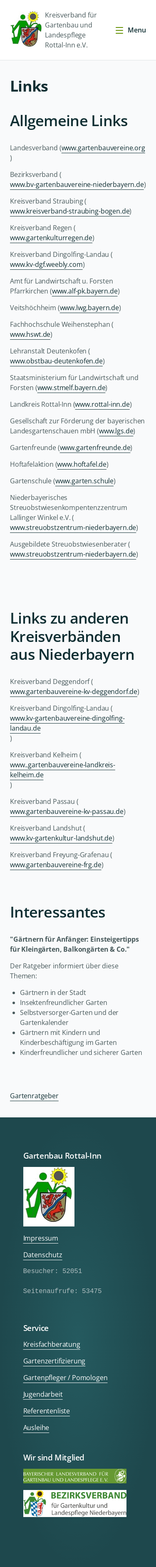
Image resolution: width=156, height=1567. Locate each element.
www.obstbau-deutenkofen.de (56, 361)
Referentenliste (46, 1410)
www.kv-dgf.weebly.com (46, 264)
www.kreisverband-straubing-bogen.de (69, 211)
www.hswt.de (30, 334)
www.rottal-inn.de (102, 404)
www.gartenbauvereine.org (103, 147)
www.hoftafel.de (81, 464)
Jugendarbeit (43, 1394)
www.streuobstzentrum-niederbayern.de (73, 527)
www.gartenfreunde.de (95, 447)
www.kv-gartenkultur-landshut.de (61, 838)
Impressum (41, 1238)
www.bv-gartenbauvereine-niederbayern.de (77, 184)
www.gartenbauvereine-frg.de (56, 864)
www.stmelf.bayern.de (71, 387)
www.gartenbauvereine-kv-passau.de (67, 811)
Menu (130, 30)
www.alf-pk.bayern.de (85, 291)
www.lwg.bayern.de (89, 307)
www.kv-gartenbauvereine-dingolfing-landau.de (67, 723)
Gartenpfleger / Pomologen (65, 1377)
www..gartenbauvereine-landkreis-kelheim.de (62, 769)
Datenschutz (42, 1254)
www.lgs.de (116, 430)
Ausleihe (36, 1427)
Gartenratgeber (34, 1095)
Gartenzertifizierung (54, 1361)
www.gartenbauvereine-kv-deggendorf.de (73, 691)
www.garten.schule (84, 480)
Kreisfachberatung (51, 1344)
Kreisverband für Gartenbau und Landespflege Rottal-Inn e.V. (53, 30)
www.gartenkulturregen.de (51, 237)
